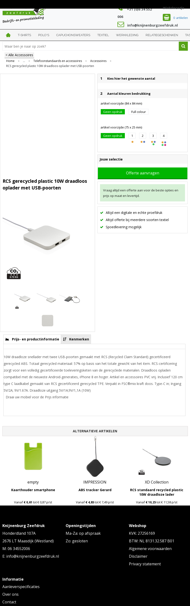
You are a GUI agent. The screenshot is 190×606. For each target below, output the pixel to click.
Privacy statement (145, 564)
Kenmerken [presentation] (79, 339)
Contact (9, 602)
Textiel (103, 35)
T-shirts (24, 35)
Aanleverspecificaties (21, 586)
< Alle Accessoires (19, 55)
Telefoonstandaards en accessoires (57, 61)
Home (8, 35)
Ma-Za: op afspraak (83, 533)
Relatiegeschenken (162, 35)
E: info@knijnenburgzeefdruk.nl (30, 556)
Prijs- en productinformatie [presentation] (35, 339)
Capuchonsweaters (73, 35)
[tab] (32, 339)
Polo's (43, 35)
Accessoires (98, 61)
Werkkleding (127, 35)
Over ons (10, 594)
